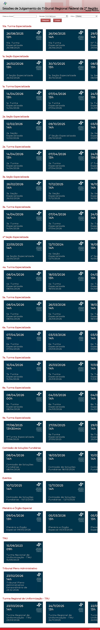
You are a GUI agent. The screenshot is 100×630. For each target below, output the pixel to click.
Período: (53, 16)
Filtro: (84, 16)
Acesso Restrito (92, 10)
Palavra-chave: (20, 16)
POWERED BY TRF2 (94, 629)
